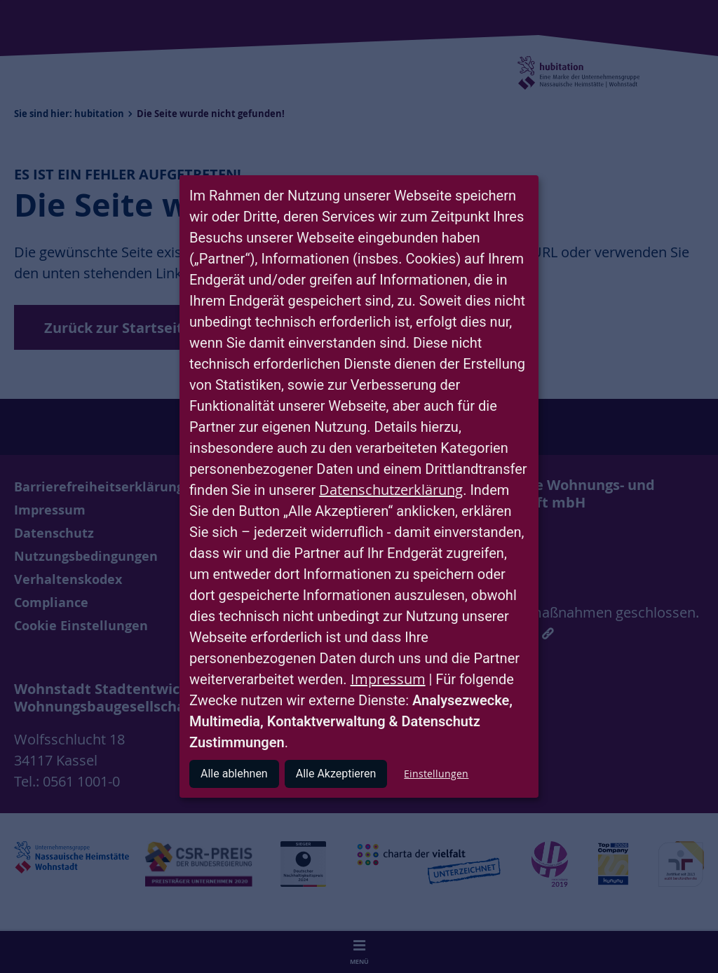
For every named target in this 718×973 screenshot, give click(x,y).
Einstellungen (436, 773)
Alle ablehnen (234, 773)
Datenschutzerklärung (391, 489)
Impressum (388, 678)
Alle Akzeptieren (336, 773)
